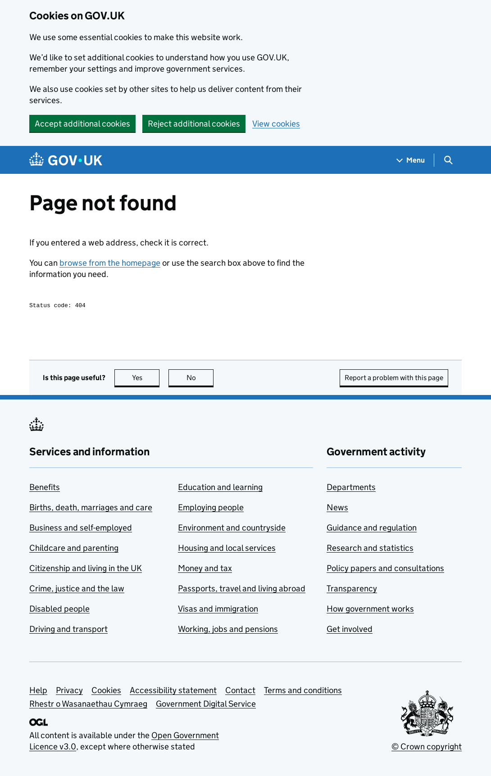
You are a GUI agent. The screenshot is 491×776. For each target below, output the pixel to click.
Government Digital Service (206, 705)
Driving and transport (68, 630)
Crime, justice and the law (76, 590)
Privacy (69, 691)
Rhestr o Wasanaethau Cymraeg (88, 705)
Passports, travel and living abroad (241, 590)
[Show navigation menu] (410, 160)
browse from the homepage (109, 263)
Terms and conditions (303, 691)
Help (38, 691)
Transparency (352, 590)
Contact (240, 691)
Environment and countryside (232, 529)
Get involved (350, 630)
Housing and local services (227, 549)
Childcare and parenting (73, 549)
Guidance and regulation (372, 529)
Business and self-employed (80, 529)
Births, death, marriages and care (90, 509)
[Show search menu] (448, 160)
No (200, 379)
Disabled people (59, 610)
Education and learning (220, 488)
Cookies (106, 691)
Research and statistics (370, 549)
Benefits (44, 488)
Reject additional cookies (194, 123)
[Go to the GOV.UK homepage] (65, 160)
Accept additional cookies (82, 123)
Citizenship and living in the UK (85, 569)
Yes (146, 379)
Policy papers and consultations (385, 569)
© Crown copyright (426, 748)
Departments (351, 488)
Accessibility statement (173, 691)
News (337, 509)
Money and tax (205, 569)
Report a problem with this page (394, 379)
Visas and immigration (218, 610)
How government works (370, 610)
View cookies (276, 123)
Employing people (211, 509)
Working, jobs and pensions (228, 630)
